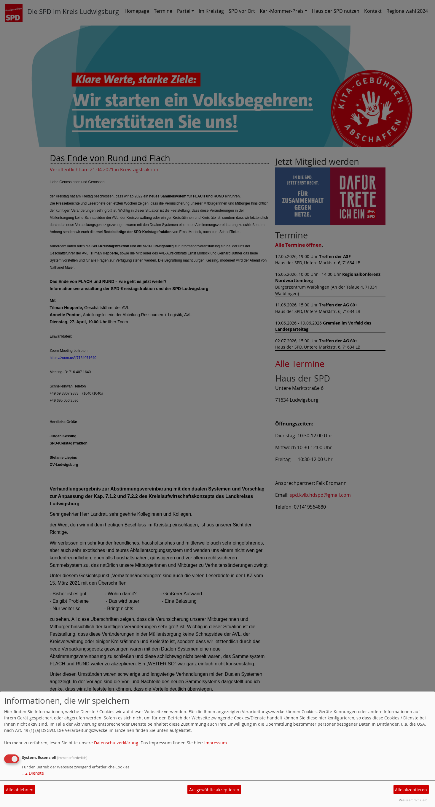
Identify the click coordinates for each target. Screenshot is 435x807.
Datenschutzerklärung (116, 743)
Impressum (215, 743)
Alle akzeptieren (411, 789)
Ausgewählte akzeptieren (214, 789)
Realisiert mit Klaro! (413, 800)
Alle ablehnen (20, 789)
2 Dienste (33, 773)
